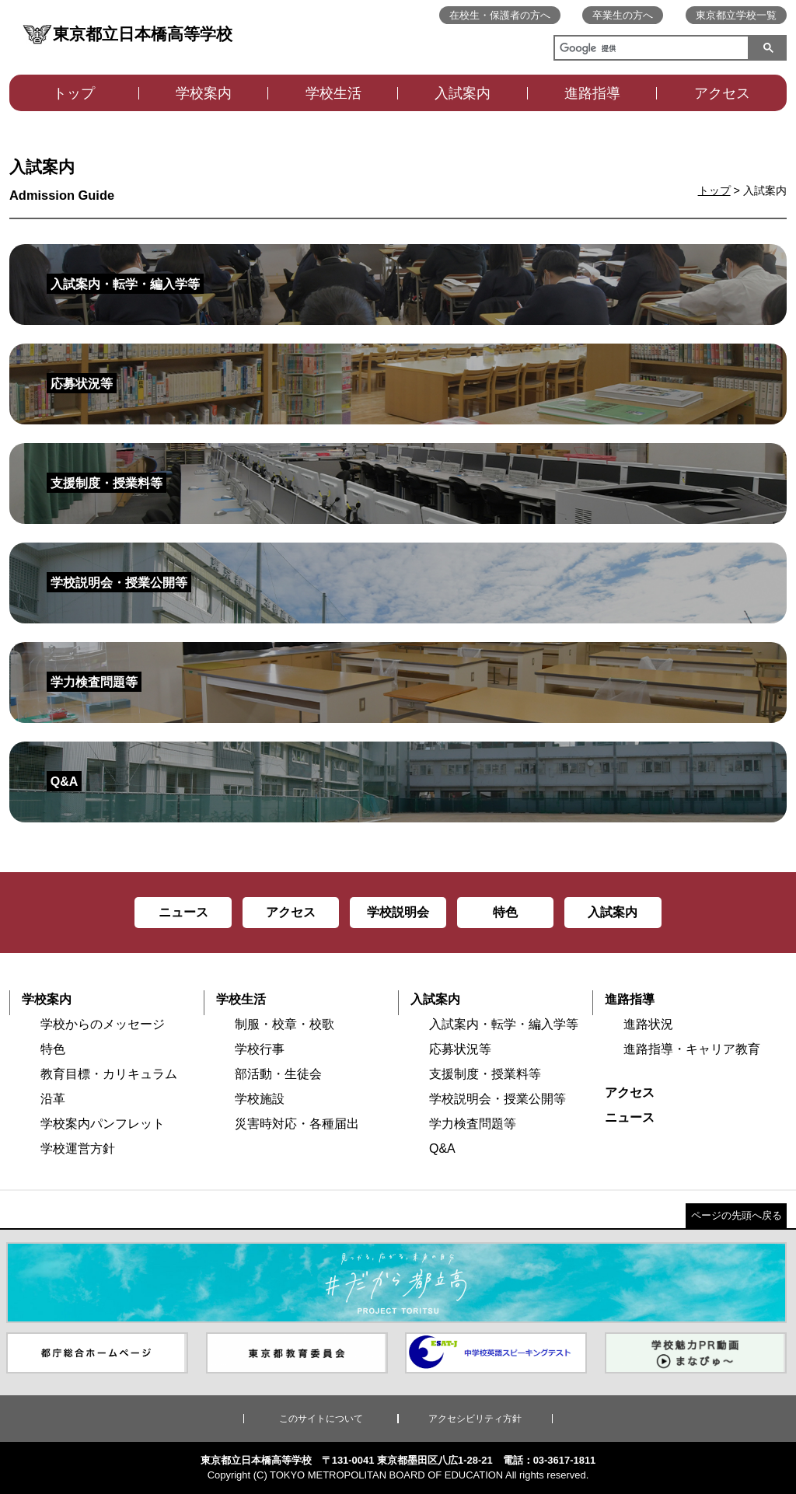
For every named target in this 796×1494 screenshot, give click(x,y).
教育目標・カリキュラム (108, 1073)
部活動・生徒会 (278, 1073)
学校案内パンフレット (102, 1123)
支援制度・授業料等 (485, 1073)
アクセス (722, 93)
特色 (52, 1049)
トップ (74, 93)
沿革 (52, 1098)
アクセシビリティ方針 (475, 1418)
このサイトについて (321, 1418)
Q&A (442, 1148)
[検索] (648, 50)
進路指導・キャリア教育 (691, 1049)
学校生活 (333, 93)
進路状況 (648, 1024)
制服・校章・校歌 (284, 1024)
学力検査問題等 (472, 1123)
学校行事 (260, 1049)
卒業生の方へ (622, 15)
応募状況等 (460, 1049)
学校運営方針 (77, 1148)
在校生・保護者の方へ (499, 15)
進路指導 (592, 93)
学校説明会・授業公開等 (497, 1098)
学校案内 (204, 93)
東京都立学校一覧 (736, 15)
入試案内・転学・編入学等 (503, 1024)
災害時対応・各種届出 (297, 1123)
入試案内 (463, 93)
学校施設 (260, 1098)
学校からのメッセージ (102, 1024)
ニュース (630, 1117)
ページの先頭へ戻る (736, 1215)
